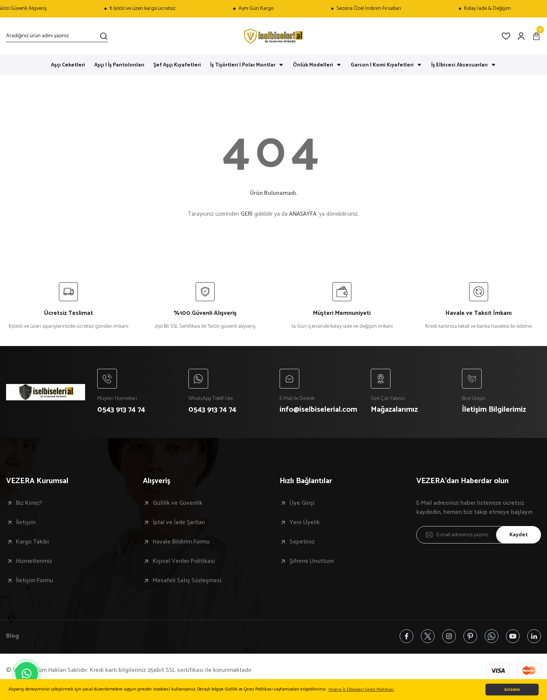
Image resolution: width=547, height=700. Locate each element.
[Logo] (273, 36)
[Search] (57, 36)
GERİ (247, 214)
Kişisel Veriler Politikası (184, 561)
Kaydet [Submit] (518, 535)
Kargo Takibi (32, 542)
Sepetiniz (302, 542)
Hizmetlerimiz (34, 561)
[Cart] (536, 36)
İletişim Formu (34, 580)
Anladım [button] (512, 689)
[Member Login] (521, 36)
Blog (12, 636)
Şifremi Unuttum (311, 561)
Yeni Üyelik (304, 522)
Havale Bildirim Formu (181, 542)
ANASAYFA (302, 214)
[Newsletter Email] (478, 535)
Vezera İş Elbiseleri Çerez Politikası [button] (361, 689)
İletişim (25, 522)
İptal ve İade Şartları (179, 522)
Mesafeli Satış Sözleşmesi (187, 580)
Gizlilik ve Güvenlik (177, 503)
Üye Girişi (302, 503)
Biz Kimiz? (29, 503)
